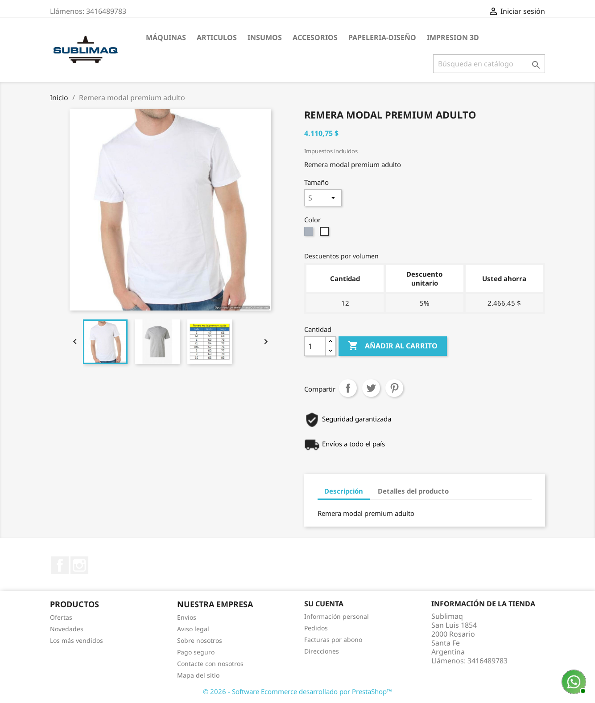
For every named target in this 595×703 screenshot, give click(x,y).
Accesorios (315, 37)
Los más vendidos (76, 640)
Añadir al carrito (393, 346)
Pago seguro (196, 652)
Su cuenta (323, 604)
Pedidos (316, 628)
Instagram (79, 565)
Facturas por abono (333, 639)
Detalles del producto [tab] (413, 490)
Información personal (336, 616)
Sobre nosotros (199, 640)
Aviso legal (193, 629)
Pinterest (394, 388)
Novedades (66, 629)
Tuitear (371, 388)
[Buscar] (489, 63)
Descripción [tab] (343, 490)
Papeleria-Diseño (382, 37)
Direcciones (321, 651)
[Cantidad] (315, 346)
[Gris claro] (309, 233)
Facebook (60, 565)
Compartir (348, 388)
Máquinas (166, 37)
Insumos (265, 37)
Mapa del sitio (198, 675)
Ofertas (61, 617)
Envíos (186, 617)
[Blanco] (325, 233)
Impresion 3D (453, 37)
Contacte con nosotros (210, 663)
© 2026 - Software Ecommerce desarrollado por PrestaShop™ (297, 691)
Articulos (217, 37)
